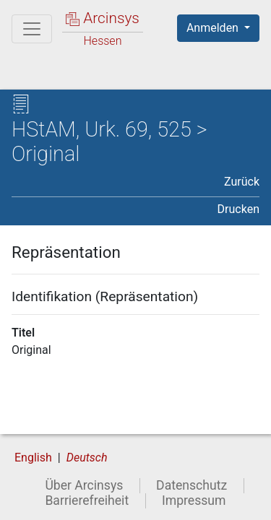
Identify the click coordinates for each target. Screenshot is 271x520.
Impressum (194, 500)
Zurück (241, 181)
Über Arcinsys (84, 485)
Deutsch (87, 457)
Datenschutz (191, 485)
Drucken (238, 209)
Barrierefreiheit (87, 500)
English (33, 457)
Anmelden (213, 28)
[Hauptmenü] (32, 28)
